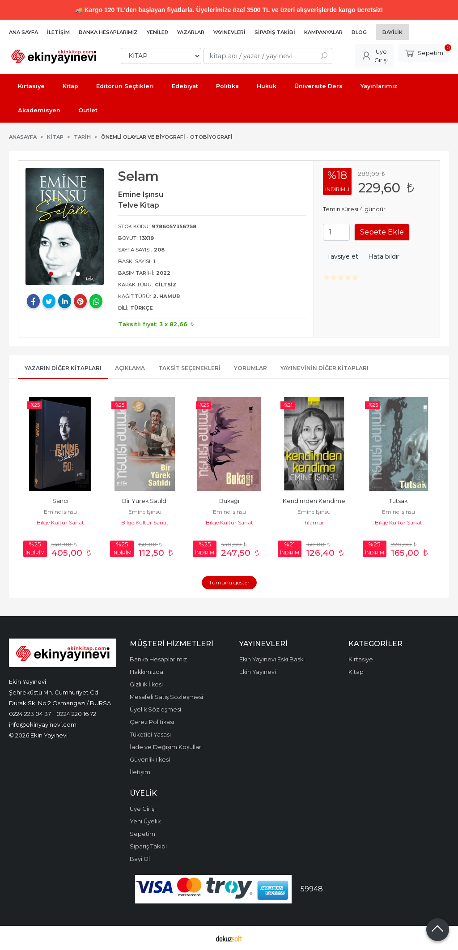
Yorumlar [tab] (250, 368)
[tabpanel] (64, 226)
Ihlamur (313, 522)
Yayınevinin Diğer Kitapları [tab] (324, 368)
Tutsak (398, 501)
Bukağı (229, 501)
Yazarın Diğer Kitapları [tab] (63, 368)
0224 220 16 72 (76, 713)
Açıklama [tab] (130, 368)
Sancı (60, 501)
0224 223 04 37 (30, 713)
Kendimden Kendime (314, 501)
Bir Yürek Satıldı (145, 501)
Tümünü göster (229, 582)
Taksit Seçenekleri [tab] (189, 368)
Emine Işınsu (60, 511)
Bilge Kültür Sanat (60, 522)
